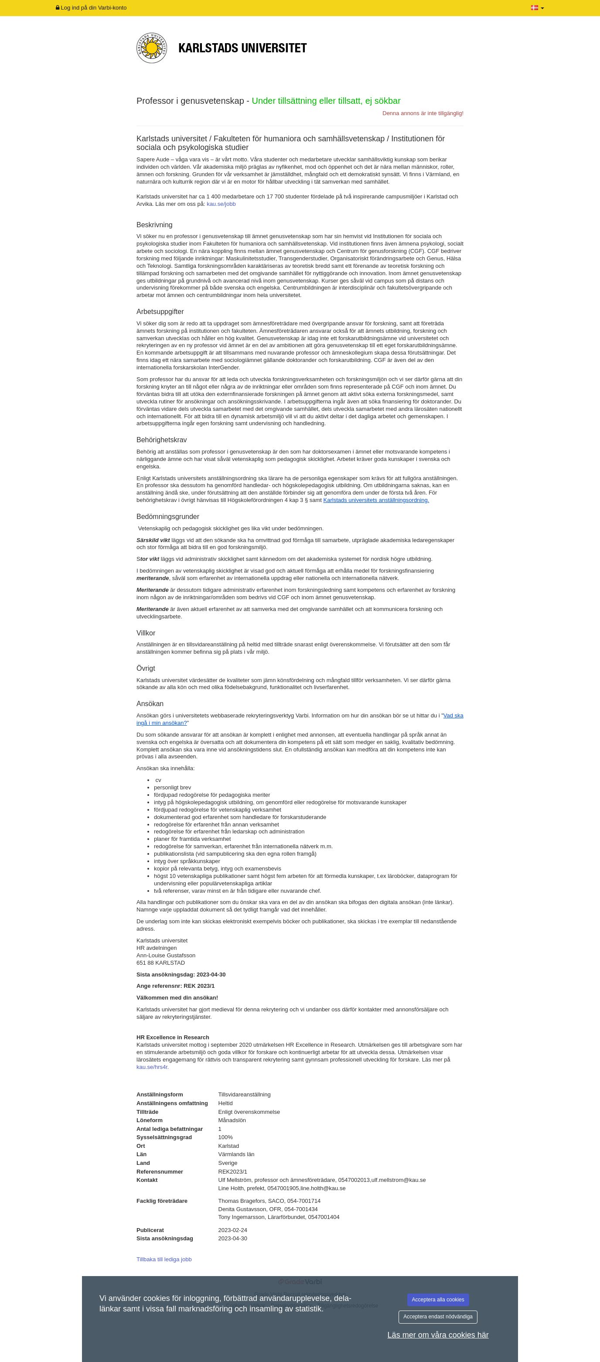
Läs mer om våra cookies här (438, 1335)
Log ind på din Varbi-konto (91, 7)
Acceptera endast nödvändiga (438, 1317)
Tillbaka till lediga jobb (164, 1259)
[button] (538, 8)
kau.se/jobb (221, 204)
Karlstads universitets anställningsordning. (377, 500)
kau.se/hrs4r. (152, 1067)
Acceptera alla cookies (438, 1300)
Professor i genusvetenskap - (268, 101)
